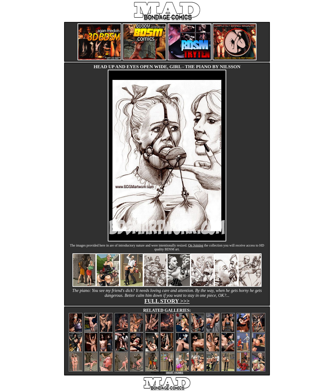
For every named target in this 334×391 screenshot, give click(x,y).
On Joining (195, 245)
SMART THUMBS (174, 373)
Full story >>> (167, 301)
